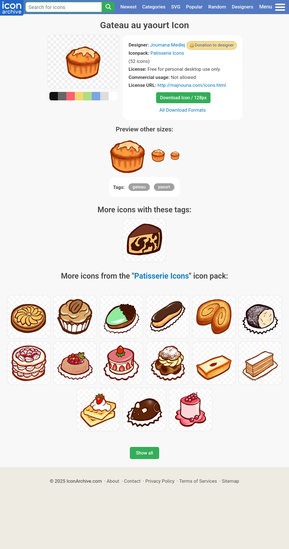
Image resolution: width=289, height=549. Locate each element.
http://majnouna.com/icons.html (191, 85)
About (113, 481)
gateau (139, 186)
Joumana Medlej (167, 45)
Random (217, 7)
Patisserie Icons (167, 53)
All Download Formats (182, 110)
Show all (144, 453)
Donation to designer (214, 45)
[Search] (108, 7)
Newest (128, 7)
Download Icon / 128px (183, 97)
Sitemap (230, 481)
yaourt (164, 186)
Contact (132, 481)
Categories (154, 7)
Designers (242, 7)
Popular (194, 7)
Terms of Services (198, 481)
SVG (175, 7)
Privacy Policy (159, 481)
